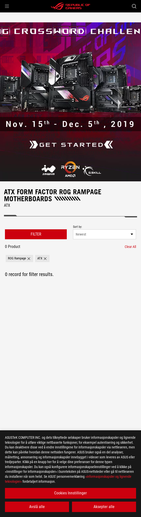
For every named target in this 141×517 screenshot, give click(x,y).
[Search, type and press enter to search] (134, 6)
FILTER (36, 234)
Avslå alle (37, 506)
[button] (7, 6)
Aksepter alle (104, 506)
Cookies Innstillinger (70, 493)
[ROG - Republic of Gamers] (70, 6)
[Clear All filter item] (130, 246)
